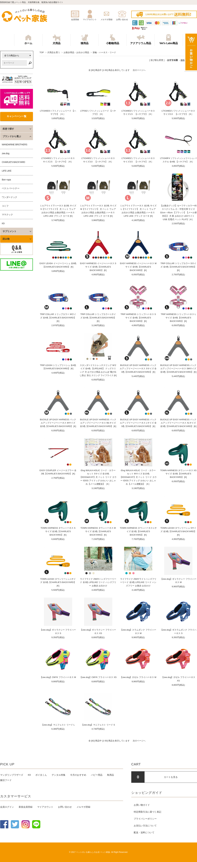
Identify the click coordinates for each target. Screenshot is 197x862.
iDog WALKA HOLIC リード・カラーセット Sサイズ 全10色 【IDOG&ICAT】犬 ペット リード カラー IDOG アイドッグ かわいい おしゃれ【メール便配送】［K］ (98, 477)
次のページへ (139, 70)
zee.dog (5, 153)
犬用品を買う (53, 52)
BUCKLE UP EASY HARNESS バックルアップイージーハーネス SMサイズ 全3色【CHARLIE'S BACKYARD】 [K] (178, 368)
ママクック (7, 214)
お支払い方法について (145, 825)
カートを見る (171, 777)
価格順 (183, 60)
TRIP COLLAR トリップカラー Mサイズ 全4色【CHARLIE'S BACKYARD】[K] (58, 317)
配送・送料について (144, 832)
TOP (41, 52)
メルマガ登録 (83, 807)
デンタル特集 (58, 775)
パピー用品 (96, 775)
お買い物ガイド (142, 805)
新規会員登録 (25, 807)
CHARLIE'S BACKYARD (13, 162)
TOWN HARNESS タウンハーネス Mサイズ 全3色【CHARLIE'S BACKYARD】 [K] (98, 531)
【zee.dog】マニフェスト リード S (98, 725)
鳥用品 (110, 775)
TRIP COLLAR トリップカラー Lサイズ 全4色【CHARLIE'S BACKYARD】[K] (98, 317)
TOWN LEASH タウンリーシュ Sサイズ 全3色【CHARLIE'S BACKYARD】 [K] (178, 531)
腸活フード (6, 780)
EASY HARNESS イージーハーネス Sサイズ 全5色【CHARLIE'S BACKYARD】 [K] (98, 266)
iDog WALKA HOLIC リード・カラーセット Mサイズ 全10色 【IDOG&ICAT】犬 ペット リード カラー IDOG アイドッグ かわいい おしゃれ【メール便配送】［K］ (138, 477)
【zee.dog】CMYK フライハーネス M (58, 677)
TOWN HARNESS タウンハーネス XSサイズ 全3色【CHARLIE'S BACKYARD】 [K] (178, 473)
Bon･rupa (6, 179)
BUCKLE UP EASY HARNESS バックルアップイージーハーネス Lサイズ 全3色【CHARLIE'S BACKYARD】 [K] (138, 423)
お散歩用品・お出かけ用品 (76, 52)
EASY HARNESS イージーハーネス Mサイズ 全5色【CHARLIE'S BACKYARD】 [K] (138, 266)
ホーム (28, 39)
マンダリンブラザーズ (11, 775)
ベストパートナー (10, 188)
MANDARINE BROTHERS (14, 144)
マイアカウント (45, 807)
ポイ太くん (41, 775)
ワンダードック (9, 197)
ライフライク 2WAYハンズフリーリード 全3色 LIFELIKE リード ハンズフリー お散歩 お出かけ (98, 582)
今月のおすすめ (78, 775)
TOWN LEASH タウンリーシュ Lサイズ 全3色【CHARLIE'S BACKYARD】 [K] (58, 582)
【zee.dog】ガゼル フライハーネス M (138, 677)
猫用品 (85, 39)
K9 (3, 223)
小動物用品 (112, 39)
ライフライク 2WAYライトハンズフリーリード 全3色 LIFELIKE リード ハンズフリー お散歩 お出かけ (138, 582)
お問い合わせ (65, 807)
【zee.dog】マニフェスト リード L (58, 725)
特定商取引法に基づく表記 (147, 811)
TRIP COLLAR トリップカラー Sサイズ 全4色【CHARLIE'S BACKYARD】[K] (178, 266)
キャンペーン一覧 (16, 116)
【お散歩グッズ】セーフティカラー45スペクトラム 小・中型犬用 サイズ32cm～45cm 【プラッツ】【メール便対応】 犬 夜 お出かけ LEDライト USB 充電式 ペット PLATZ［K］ (178, 212)
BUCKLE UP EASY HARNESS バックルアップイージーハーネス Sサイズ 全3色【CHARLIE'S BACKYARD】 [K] (138, 368)
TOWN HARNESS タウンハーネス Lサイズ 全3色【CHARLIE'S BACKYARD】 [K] (138, 531)
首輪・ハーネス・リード (104, 52)
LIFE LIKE (6, 170)
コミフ (5, 206)
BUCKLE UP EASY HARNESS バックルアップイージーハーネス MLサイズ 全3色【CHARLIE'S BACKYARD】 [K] (98, 423)
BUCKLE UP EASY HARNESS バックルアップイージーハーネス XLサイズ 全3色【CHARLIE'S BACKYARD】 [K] (178, 423)
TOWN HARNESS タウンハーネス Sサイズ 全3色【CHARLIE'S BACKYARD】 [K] (57, 531)
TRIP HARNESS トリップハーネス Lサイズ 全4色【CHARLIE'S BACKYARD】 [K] (178, 317)
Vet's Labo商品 (168, 39)
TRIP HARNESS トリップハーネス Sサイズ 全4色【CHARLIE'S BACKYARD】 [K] (138, 317)
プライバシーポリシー (145, 818)
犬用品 (56, 39)
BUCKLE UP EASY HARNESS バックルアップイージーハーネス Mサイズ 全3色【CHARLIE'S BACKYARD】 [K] (58, 423)
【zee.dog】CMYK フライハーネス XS (98, 677)
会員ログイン (7, 807)
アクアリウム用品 (140, 39)
